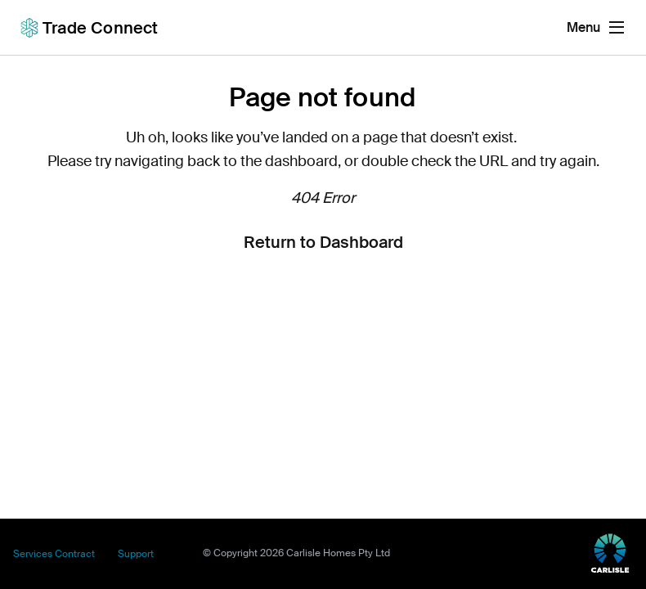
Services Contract (54, 553)
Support (136, 553)
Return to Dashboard (323, 242)
